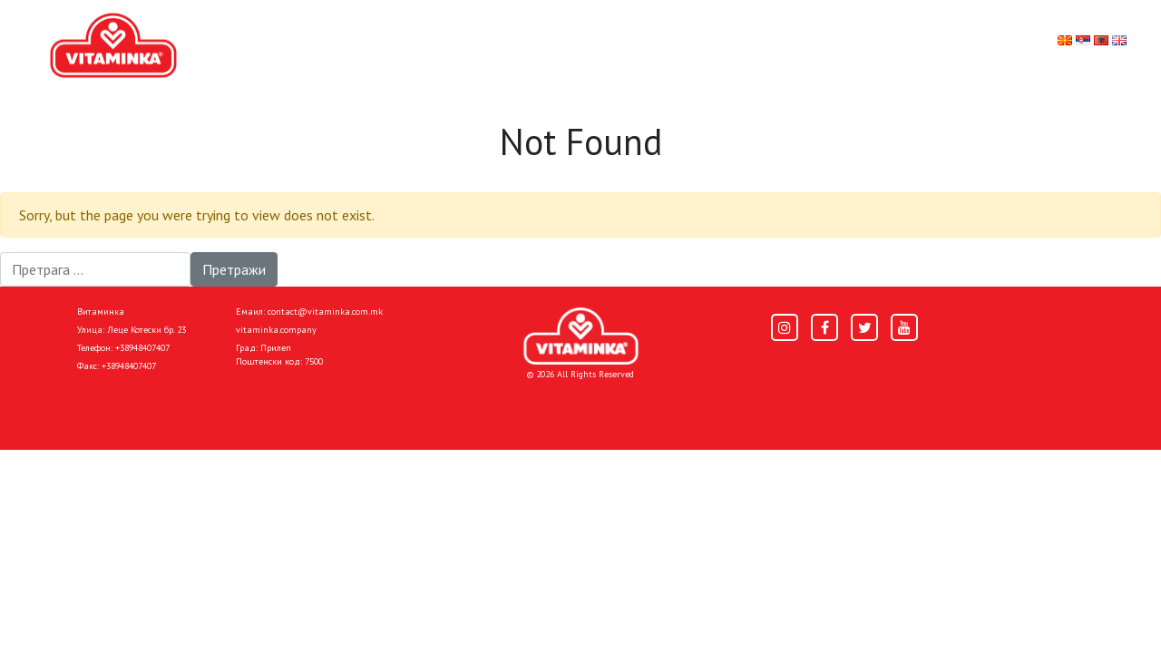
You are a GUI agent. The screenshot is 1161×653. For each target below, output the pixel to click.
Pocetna (102, 406)
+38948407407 (142, 348)
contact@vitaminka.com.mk (325, 311)
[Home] (581, 336)
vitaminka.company (276, 330)
